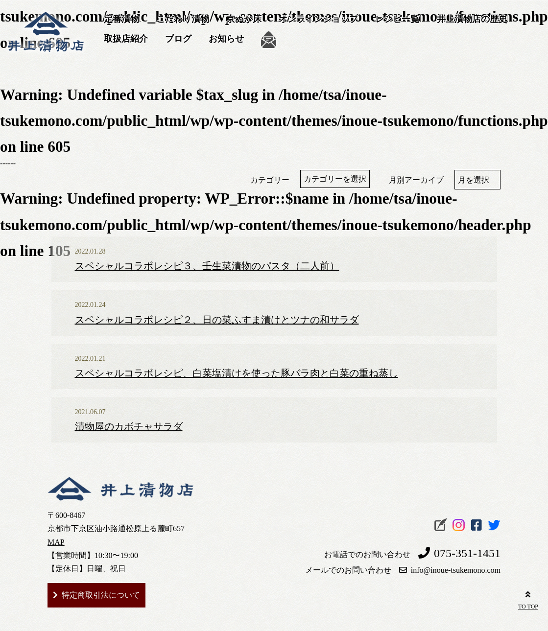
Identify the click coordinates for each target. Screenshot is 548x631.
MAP (56, 542)
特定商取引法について (101, 595)
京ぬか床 (244, 19)
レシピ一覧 (397, 19)
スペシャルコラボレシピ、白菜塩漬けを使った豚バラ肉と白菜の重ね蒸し (236, 373)
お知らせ (226, 39)
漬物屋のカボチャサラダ (129, 426)
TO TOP (528, 598)
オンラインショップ (318, 19)
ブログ (178, 39)
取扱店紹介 (126, 39)
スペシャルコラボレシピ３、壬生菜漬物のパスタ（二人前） (207, 265)
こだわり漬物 (182, 19)
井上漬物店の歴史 (472, 19)
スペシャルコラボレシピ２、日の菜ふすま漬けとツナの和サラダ (217, 319)
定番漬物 (121, 19)
